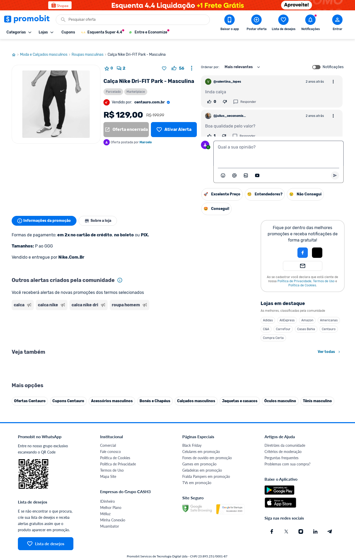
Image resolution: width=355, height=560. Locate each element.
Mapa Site (108, 469)
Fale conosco (110, 444)
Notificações (333, 60)
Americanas (329, 313)
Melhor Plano (110, 500)
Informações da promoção (45, 213)
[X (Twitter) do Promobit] (286, 524)
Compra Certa (273, 330)
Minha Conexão (112, 513)
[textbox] (278, 146)
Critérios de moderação (283, 444)
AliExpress (287, 313)
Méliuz (105, 506)
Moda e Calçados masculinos (46, 47)
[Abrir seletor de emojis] (223, 168)
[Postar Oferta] (256, 24)
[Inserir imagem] (246, 168)
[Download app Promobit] (229, 24)
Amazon (307, 313)
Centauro (329, 322)
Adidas (268, 313)
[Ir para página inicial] (16, 47)
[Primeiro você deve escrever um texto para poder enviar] (335, 168)
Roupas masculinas (90, 47)
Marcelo (146, 135)
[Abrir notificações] (310, 24)
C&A (266, 322)
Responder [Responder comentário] (244, 94)
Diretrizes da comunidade (284, 438)
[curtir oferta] (177, 61)
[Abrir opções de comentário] (333, 74)
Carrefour (283, 322)
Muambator (109, 519)
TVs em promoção (196, 475)
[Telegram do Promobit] (330, 524)
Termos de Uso (324, 274)
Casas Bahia (306, 322)
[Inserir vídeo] (257, 168)
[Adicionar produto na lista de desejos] (164, 61)
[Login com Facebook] (302, 245)
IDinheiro (107, 494)
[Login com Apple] (317, 245)
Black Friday (191, 438)
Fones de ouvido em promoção (207, 450)
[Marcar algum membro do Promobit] (234, 168)
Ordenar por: (210, 60)
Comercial (108, 438)
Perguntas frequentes (281, 450)
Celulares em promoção (201, 444)
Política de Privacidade (294, 274)
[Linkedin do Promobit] (315, 524)
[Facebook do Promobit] (271, 524)
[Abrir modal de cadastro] (337, 24)
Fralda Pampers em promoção (206, 469)
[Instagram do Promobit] (301, 524)
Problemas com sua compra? (287, 457)
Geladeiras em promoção (202, 463)
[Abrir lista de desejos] (283, 24)
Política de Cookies (302, 278)
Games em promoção (199, 457)
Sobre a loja (100, 213)
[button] (285, 245)
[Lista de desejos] (174, 122)
